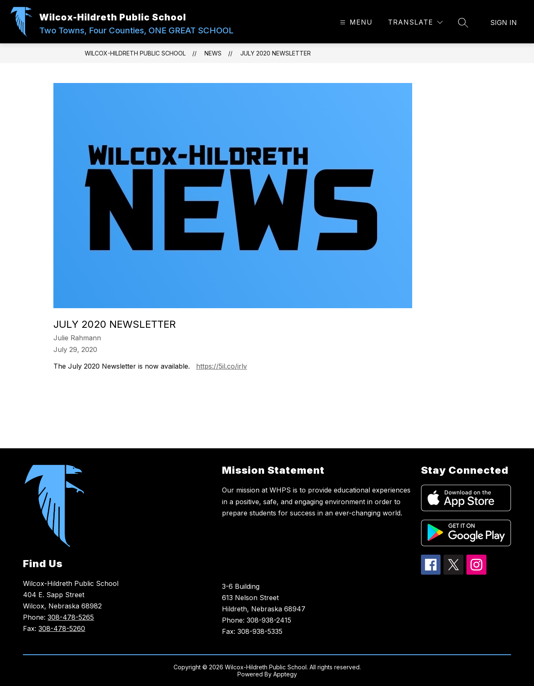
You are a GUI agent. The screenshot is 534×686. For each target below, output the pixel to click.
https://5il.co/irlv (221, 366)
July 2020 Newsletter (275, 53)
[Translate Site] (415, 22)
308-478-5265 (71, 617)
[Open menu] (355, 22)
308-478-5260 (61, 628)
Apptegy (285, 674)
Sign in (503, 22)
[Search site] (463, 23)
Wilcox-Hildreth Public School (135, 53)
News (213, 53)
